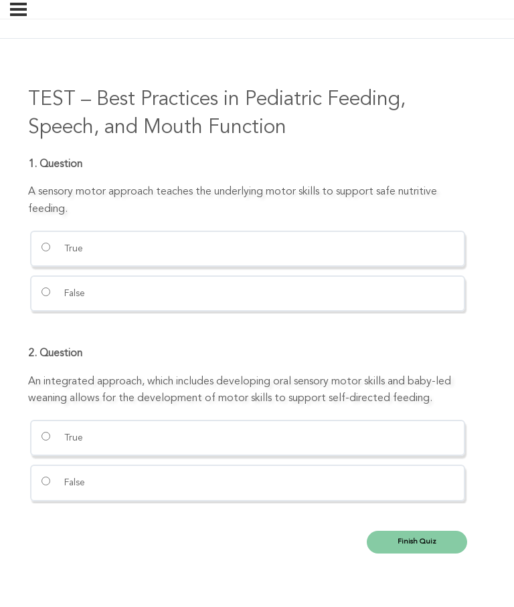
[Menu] (18, 9)
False (63, 292)
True (62, 248)
